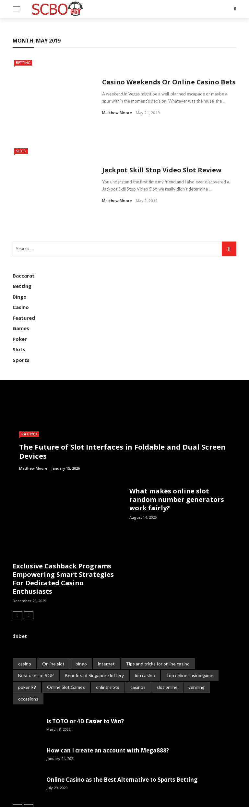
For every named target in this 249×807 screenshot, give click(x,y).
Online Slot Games (66, 648)
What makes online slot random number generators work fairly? (176, 460)
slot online (167, 648)
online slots (107, 648)
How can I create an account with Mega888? (107, 711)
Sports (21, 321)
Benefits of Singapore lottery (94, 636)
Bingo (20, 258)
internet (106, 624)
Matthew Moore (117, 103)
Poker (20, 300)
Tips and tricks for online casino (158, 624)
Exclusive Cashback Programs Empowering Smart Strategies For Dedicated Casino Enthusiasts (63, 540)
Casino (21, 268)
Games (21, 289)
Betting (23, 62)
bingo (81, 624)
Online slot (53, 624)
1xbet (20, 597)
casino (24, 624)
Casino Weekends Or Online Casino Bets (169, 72)
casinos (138, 648)
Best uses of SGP (36, 636)
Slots (21, 131)
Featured (24, 279)
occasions (28, 660)
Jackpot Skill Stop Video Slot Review (161, 140)
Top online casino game (189, 636)
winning (197, 648)
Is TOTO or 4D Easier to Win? (85, 682)
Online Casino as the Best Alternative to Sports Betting (121, 740)
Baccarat (24, 236)
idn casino (145, 636)
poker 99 (27, 648)
